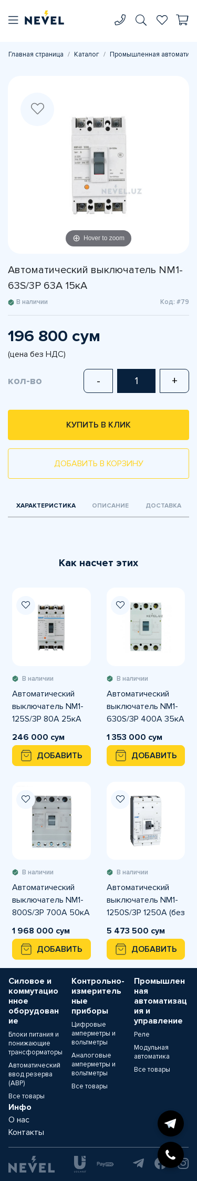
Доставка (163, 506)
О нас (18, 1120)
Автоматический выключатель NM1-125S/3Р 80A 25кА (48, 706)
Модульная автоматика (152, 1052)
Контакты (26, 1132)
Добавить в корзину (98, 463)
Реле (142, 1034)
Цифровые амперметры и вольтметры (93, 1033)
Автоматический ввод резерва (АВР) (34, 1074)
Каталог (86, 54)
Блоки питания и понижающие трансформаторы (35, 1043)
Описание (110, 506)
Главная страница (36, 54)
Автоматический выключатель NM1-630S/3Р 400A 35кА (145, 706)
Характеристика (46, 506)
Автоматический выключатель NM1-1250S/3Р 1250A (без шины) (146, 900)
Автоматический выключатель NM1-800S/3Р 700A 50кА (51, 900)
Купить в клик (98, 425)
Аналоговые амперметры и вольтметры (93, 1064)
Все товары (26, 1096)
